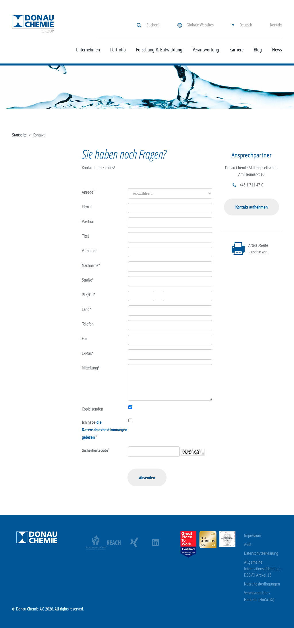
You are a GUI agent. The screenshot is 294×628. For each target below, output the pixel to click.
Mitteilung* (90, 368)
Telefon (88, 324)
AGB (247, 544)
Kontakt (276, 25)
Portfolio (118, 50)
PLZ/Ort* (88, 294)
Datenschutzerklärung (261, 553)
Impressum (252, 535)
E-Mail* (87, 353)
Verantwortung (206, 50)
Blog (258, 50)
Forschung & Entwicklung (159, 50)
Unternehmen (88, 50)
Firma (86, 206)
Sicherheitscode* (96, 450)
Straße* (88, 280)
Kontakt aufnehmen (251, 207)
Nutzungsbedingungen (262, 584)
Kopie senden (92, 409)
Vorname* (89, 250)
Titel (85, 236)
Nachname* (91, 265)
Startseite (19, 135)
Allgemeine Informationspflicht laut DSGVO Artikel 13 (262, 568)
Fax (85, 338)
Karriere (236, 50)
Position (88, 221)
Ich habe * (101, 429)
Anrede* (88, 192)
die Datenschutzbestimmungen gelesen (104, 429)
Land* (86, 309)
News (277, 50)
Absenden (147, 477)
